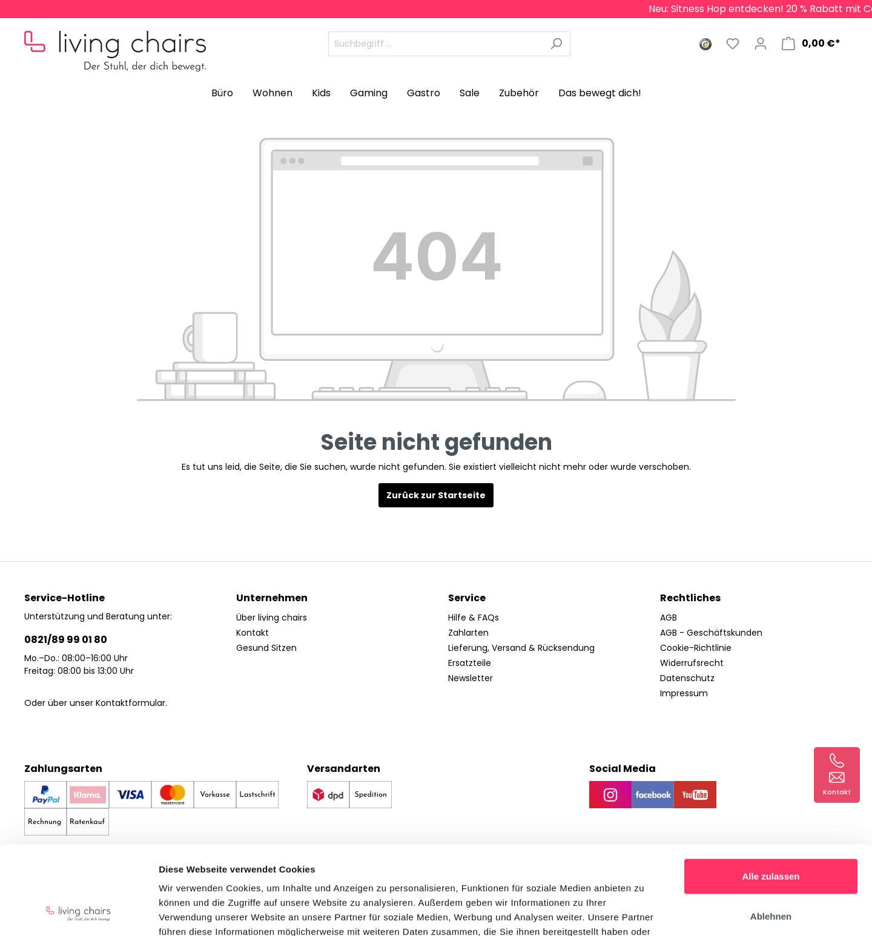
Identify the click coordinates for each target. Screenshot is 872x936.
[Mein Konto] (761, 43)
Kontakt (252, 633)
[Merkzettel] (733, 43)
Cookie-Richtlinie (696, 648)
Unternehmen (272, 598)
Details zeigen (644, 912)
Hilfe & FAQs (473, 617)
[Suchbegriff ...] (435, 43)
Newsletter (470, 678)
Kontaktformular (130, 703)
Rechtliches (690, 598)
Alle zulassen (770, 793)
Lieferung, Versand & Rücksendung (521, 648)
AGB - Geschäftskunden (711, 633)
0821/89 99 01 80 (65, 640)
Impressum (684, 693)
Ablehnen (770, 833)
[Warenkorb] (811, 43)
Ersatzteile (469, 663)
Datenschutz (687, 678)
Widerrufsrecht (692, 663)
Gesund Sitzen (266, 648)
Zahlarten (468, 633)
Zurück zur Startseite (436, 495)
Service (467, 598)
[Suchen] (556, 43)
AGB (668, 617)
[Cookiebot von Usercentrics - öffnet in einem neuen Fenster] (78, 912)
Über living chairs (271, 617)
